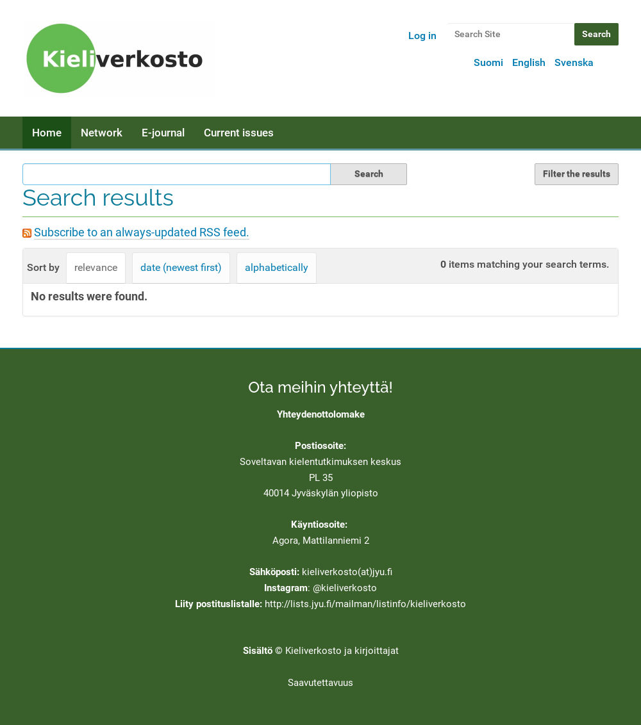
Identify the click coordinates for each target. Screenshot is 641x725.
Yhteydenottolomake (321, 414)
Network (101, 132)
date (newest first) (181, 267)
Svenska (574, 62)
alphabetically (276, 267)
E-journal (163, 132)
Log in (422, 35)
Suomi (488, 62)
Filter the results (576, 173)
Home (47, 132)
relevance (95, 267)
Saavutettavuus (320, 682)
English (528, 62)
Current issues (239, 132)
